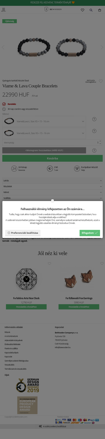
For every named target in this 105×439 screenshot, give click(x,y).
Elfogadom (90, 232)
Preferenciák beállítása (22, 232)
